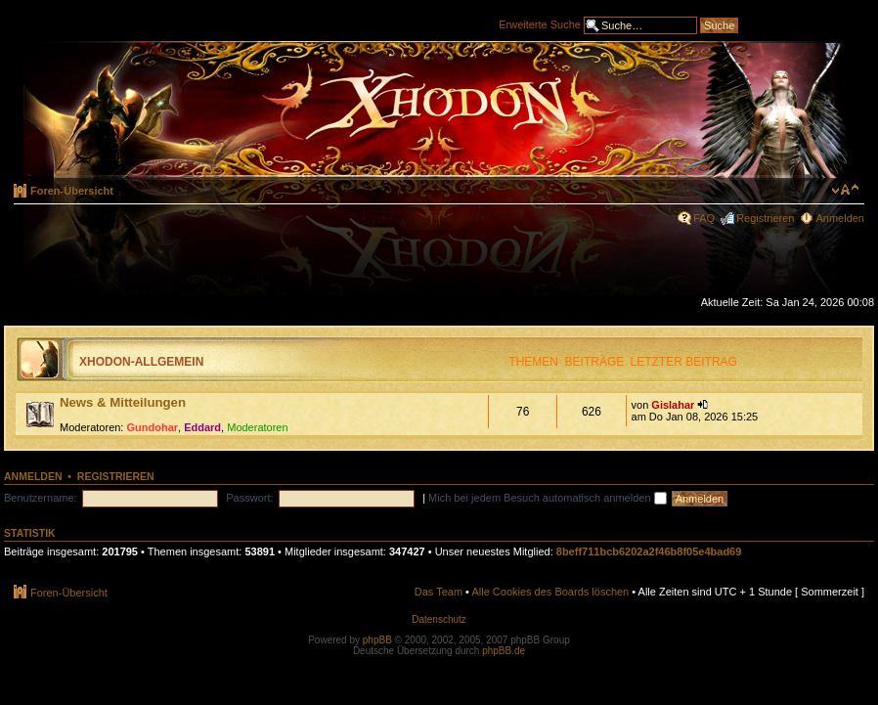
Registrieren (765, 218)
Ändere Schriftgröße (845, 189)
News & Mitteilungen (123, 402)
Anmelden (839, 218)
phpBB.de (503, 650)
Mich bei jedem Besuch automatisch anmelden (547, 498)
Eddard (202, 427)
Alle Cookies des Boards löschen (550, 591)
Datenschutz (439, 619)
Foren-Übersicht (71, 191)
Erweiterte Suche (540, 23)
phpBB (377, 640)
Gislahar (672, 405)
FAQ (704, 218)
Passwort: (249, 498)
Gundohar (153, 427)
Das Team (438, 591)
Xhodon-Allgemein (141, 362)
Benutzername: (40, 498)
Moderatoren (257, 427)
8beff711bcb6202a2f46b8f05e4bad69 (649, 551)
